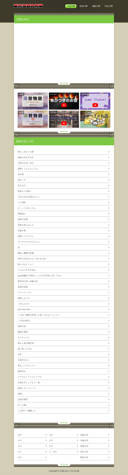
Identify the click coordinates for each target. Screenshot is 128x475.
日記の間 (109, 6)
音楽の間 (84, 6)
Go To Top (64, 83)
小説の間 (71, 6)
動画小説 (21, 141)
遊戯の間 (96, 6)
